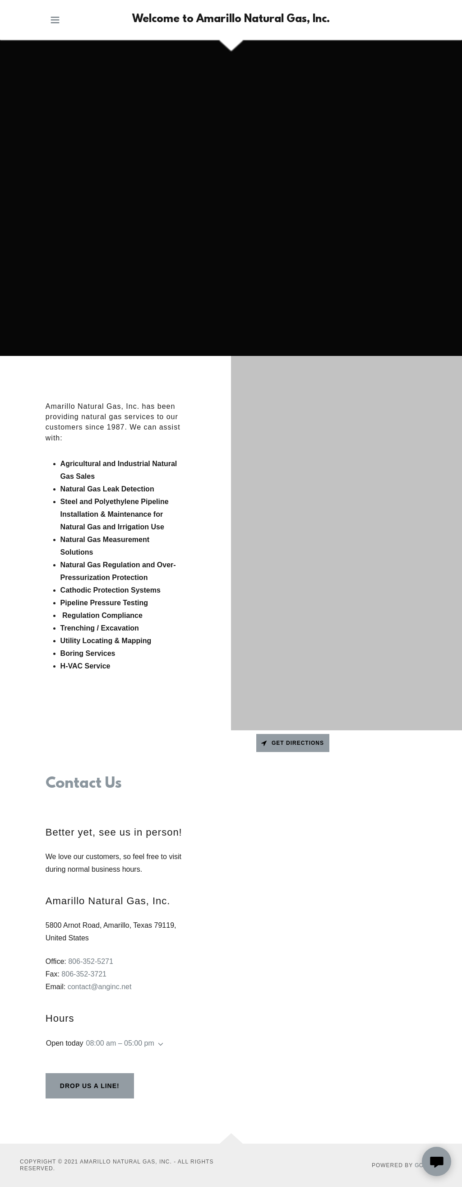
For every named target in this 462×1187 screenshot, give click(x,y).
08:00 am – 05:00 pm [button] (120, 1043)
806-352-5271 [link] (90, 961)
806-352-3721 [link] (83, 974)
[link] (231, 20)
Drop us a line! (90, 1085)
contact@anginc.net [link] (100, 987)
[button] (55, 20)
